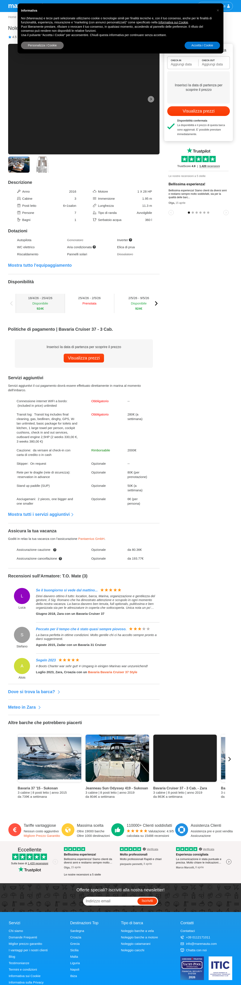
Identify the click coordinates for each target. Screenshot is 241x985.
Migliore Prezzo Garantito (42, 835)
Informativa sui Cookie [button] (173, 22)
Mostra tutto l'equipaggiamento (40, 265)
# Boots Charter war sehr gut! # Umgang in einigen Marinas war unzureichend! (92, 666)
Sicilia (74, 950)
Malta (74, 956)
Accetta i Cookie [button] (202, 45)
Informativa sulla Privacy (26, 982)
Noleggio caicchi (132, 950)
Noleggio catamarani (136, 943)
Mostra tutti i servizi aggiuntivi (41, 514)
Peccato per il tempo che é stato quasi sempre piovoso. (81, 629)
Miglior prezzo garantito (25, 943)
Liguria (75, 963)
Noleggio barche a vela (137, 931)
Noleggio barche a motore (139, 937)
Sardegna (77, 931)
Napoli (74, 969)
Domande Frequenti (23, 937)
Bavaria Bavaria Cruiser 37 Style (112, 672)
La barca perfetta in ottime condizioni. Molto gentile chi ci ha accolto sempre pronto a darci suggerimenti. (96, 637)
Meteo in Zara (24, 707)
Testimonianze (19, 963)
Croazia (75, 937)
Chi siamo (16, 931)
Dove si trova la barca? (34, 691)
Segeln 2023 (46, 660)
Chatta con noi (193, 950)
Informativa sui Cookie (25, 976)
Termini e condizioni (23, 969)
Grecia (75, 943)
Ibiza (73, 976)
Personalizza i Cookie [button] (42, 45)
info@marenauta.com (198, 943)
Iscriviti (147, 901)
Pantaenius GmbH (91, 538)
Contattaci (187, 931)
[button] (217, 10)
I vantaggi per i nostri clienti (28, 950)
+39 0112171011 (195, 937)
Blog (12, 956)
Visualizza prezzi (84, 358)
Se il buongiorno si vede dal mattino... (67, 590)
